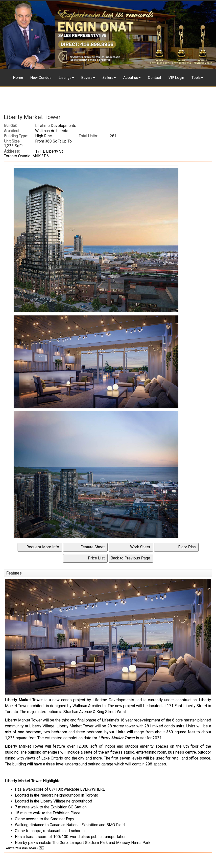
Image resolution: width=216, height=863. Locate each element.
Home (18, 77)
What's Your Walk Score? (25, 847)
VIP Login (176, 77)
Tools (196, 77)
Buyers (87, 77)
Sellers (107, 77)
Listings (65, 77)
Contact (154, 77)
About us (130, 77)
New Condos (40, 77)
